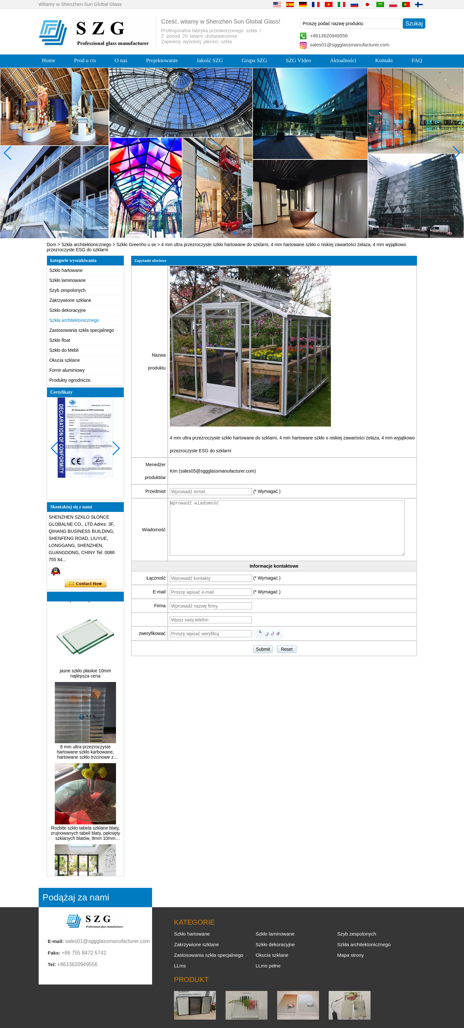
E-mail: (56, 941)
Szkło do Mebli (64, 350)
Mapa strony (350, 955)
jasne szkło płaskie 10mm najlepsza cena (85, 676)
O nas (121, 60)
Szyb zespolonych (67, 290)
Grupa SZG (254, 60)
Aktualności (343, 60)
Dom (51, 244)
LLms (180, 965)
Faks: (54, 953)
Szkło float (59, 340)
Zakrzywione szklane (70, 300)
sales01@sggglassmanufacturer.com (349, 44)
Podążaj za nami (76, 897)
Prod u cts (85, 60)
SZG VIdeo (298, 60)
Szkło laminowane (67, 280)
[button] (219, 233)
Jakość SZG (210, 60)
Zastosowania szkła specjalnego (81, 330)
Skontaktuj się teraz (85, 584)
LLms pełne (268, 965)
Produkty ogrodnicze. (70, 380)
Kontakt (384, 60)
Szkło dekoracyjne (67, 310)
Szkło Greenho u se (136, 244)
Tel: (52, 964)
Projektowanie (162, 60)
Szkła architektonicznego (86, 244)
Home (48, 60)
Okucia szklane (64, 360)
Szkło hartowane (66, 270)
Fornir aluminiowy (67, 370)
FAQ (416, 60)
